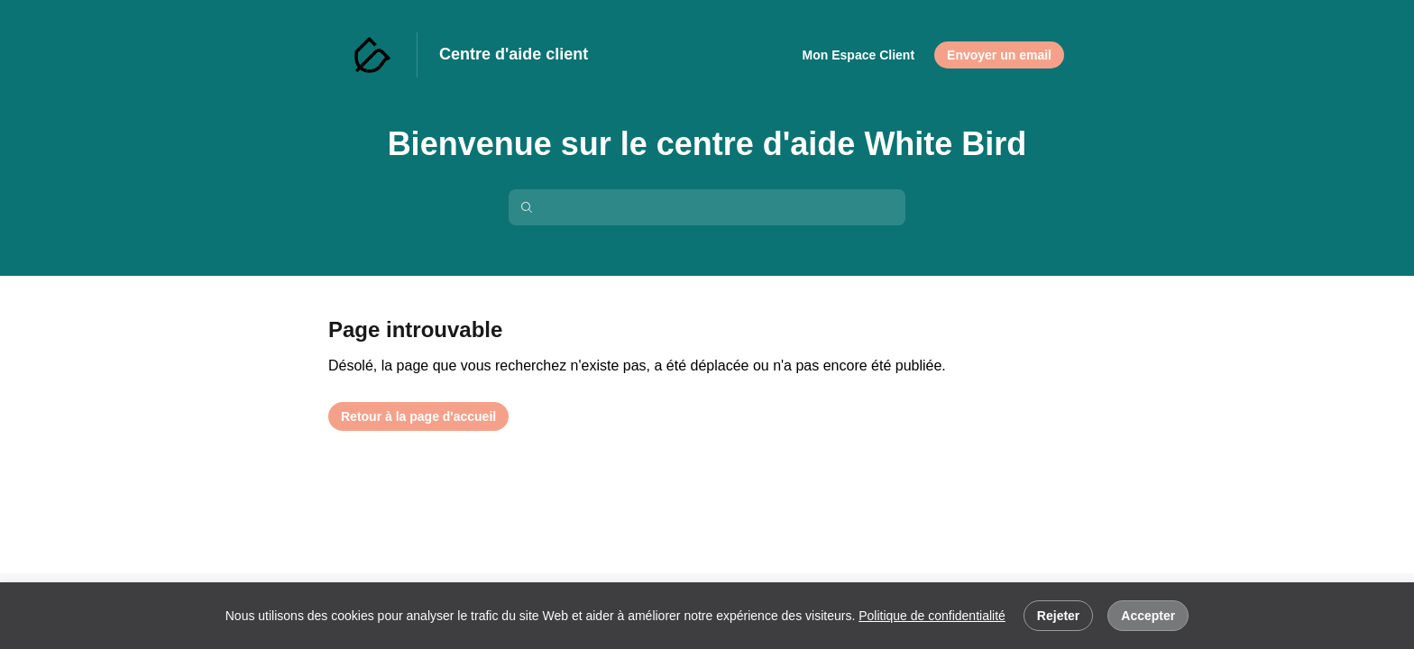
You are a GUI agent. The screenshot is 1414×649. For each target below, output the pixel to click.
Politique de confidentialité (931, 615)
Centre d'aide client (513, 54)
